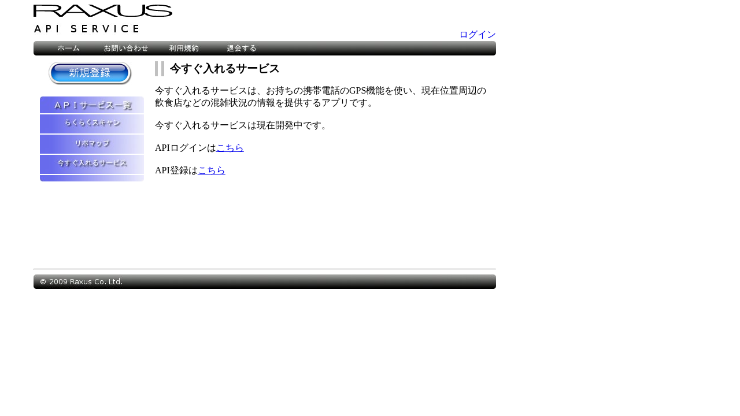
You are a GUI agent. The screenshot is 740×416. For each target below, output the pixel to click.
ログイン (477, 34)
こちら (230, 148)
